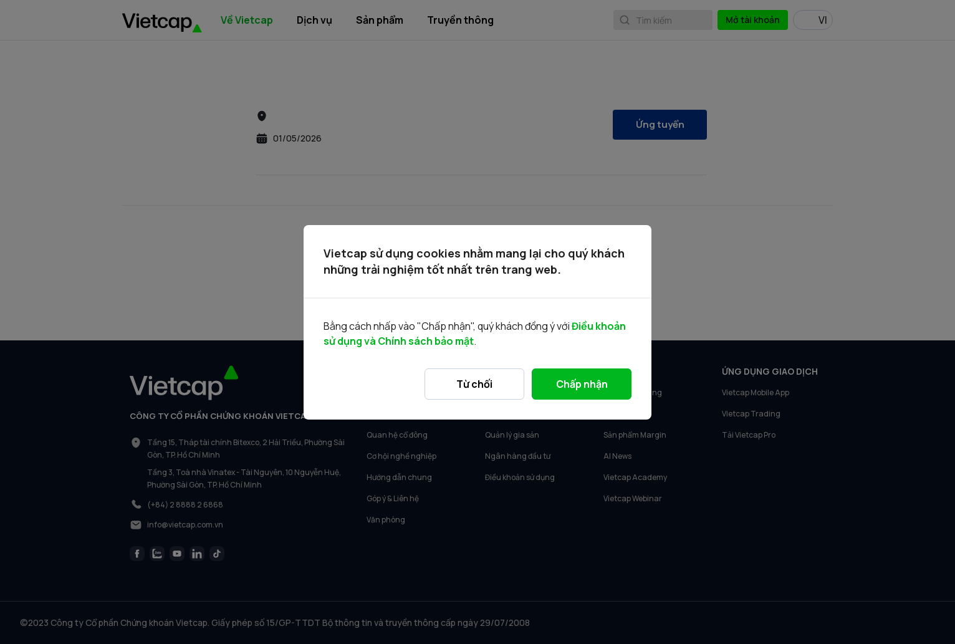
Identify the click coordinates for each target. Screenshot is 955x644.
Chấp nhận (582, 384)
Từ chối (474, 384)
